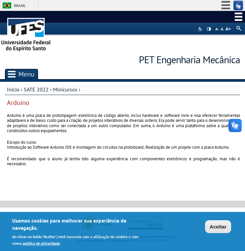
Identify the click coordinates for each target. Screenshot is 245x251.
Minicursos (65, 89)
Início (13, 89)
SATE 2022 (36, 89)
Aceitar (218, 227)
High (208, 29)
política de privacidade (41, 244)
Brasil (20, 5)
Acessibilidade (200, 29)
